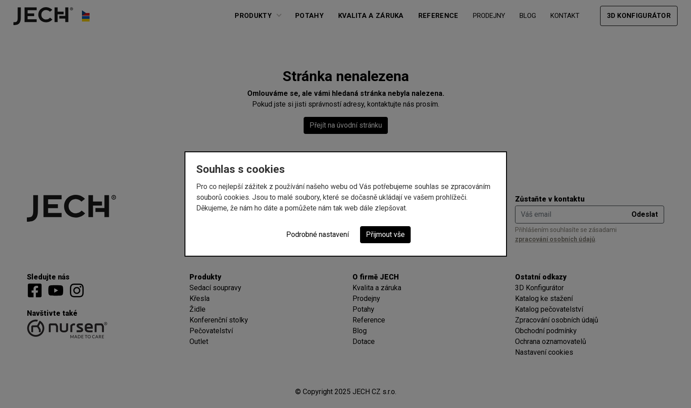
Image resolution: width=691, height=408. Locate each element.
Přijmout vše (385, 234)
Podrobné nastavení (317, 234)
